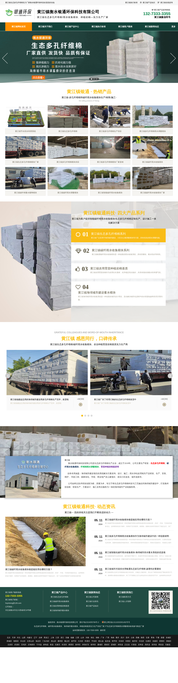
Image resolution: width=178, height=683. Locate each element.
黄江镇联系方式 (125, 619)
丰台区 (23, 664)
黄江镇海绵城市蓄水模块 (59, 633)
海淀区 (38, 664)
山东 (82, 660)
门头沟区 (45, 664)
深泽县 (154, 667)
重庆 (117, 660)
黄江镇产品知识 (149, 3)
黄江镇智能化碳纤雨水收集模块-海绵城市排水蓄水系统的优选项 (137, 575)
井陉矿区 (85, 667)
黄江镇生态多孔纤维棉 (59, 619)
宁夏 (157, 660)
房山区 (53, 664)
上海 (52, 660)
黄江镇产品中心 (59, 615)
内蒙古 (29, 660)
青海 (152, 660)
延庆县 (107, 664)
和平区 (114, 664)
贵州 (127, 660)
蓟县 (52, 667)
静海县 (46, 667)
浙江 (62, 660)
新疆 (162, 660)
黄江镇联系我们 (125, 615)
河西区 (128, 664)
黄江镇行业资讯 (92, 624)
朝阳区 (16, 664)
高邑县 (147, 667)
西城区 (9, 664)
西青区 (162, 664)
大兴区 (80, 664)
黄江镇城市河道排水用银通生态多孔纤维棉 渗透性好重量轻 (134, 591)
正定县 (127, 667)
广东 (102, 660)
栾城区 (113, 667)
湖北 (92, 660)
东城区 (168, 660)
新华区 (78, 667)
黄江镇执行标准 (131, 3)
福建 (72, 660)
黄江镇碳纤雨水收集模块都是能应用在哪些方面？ (30, 592)
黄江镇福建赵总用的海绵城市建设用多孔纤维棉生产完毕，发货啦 (39, 422)
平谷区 (94, 664)
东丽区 (155, 664)
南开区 (134, 664)
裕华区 (93, 667)
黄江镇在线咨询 (166, 3)
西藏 (137, 660)
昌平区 (73, 664)
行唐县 (134, 667)
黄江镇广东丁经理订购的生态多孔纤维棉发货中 (115, 422)
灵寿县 (140, 667)
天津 (13, 660)
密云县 (101, 664)
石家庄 (57, 667)
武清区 (17, 667)
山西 (23, 660)
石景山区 (30, 664)
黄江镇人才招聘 (125, 624)
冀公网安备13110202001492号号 (117, 645)
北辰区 (10, 667)
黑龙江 (46, 660)
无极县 (167, 667)
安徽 (67, 660)
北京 (8, 660)
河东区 (121, 664)
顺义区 (67, 664)
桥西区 (71, 667)
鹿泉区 (106, 667)
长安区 (64, 667)
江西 (77, 660)
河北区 (141, 664)
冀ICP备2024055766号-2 (89, 645)
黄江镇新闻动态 (92, 615)
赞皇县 (161, 667)
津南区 (168, 664)
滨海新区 (31, 667)
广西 (107, 660)
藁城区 (100, 667)
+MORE (80, 422)
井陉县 (120, 667)
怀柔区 (87, 664)
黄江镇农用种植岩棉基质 (59, 628)
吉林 (40, 660)
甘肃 (147, 660)
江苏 (57, 660)
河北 (18, 660)
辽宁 (35, 660)
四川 (122, 660)
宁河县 (39, 667)
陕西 (142, 660)
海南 (112, 660)
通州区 (60, 664)
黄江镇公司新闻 (92, 619)
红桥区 (148, 664)
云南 (132, 660)
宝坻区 (23, 667)
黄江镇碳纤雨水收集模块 (59, 624)
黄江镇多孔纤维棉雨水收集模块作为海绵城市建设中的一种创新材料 (139, 558)
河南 (87, 660)
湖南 (97, 660)
